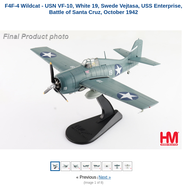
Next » (105, 177)
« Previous (86, 177)
